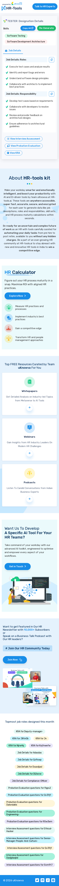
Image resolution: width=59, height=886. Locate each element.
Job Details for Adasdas (29, 752)
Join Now (15, 659)
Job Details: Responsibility (21, 94)
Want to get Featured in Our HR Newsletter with (22, 628)
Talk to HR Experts (45, 6)
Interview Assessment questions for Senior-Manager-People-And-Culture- (28, 839)
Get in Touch (17, 566)
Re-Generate (46, 28)
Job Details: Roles (16, 59)
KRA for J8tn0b (20, 738)
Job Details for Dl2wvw (29, 774)
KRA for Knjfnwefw (41, 745)
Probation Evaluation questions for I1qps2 (29, 788)
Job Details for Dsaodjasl (29, 766)
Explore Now (17, 296)
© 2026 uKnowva (13, 880)
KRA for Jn (41, 738)
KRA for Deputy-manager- (29, 731)
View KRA (13, 153)
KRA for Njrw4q (16, 745)
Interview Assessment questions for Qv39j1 (29, 848)
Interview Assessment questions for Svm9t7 (30, 865)
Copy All (28, 28)
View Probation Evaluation (23, 146)
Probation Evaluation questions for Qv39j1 (29, 795)
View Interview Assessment (23, 138)
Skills (6, 28)
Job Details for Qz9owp (30, 759)
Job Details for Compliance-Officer (29, 781)
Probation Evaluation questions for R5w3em (29, 821)
